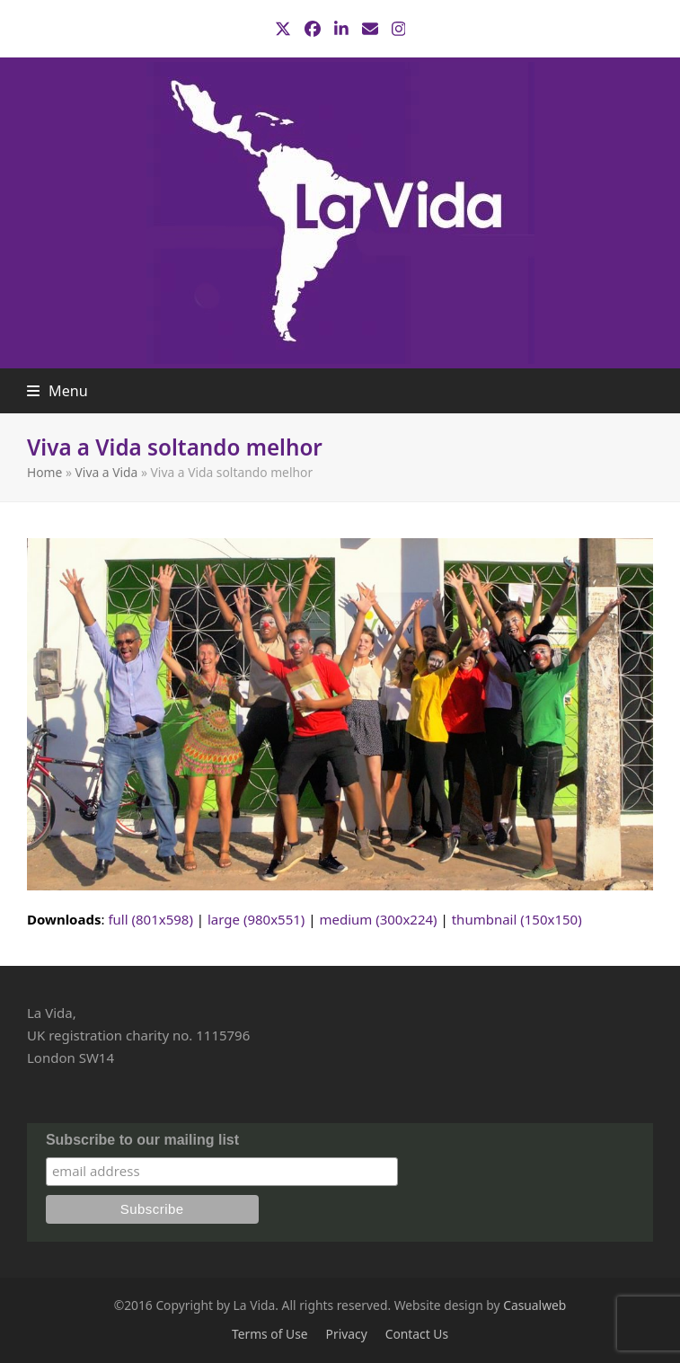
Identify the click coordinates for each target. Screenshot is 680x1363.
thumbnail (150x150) (517, 919)
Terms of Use (270, 1333)
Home (44, 472)
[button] (57, 391)
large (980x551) (256, 919)
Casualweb (534, 1305)
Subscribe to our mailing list (142, 1139)
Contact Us (416, 1333)
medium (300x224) (378, 919)
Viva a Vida (106, 472)
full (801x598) (150, 919)
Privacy (346, 1333)
